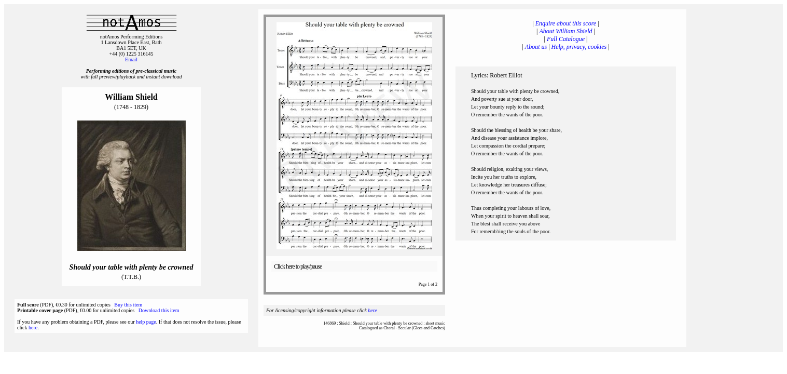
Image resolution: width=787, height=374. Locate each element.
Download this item (159, 310)
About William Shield (566, 31)
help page (146, 322)
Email (131, 59)
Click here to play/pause (298, 266)
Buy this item (128, 305)
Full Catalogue (566, 39)
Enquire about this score (565, 23)
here (33, 327)
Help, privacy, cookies (579, 46)
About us (536, 46)
